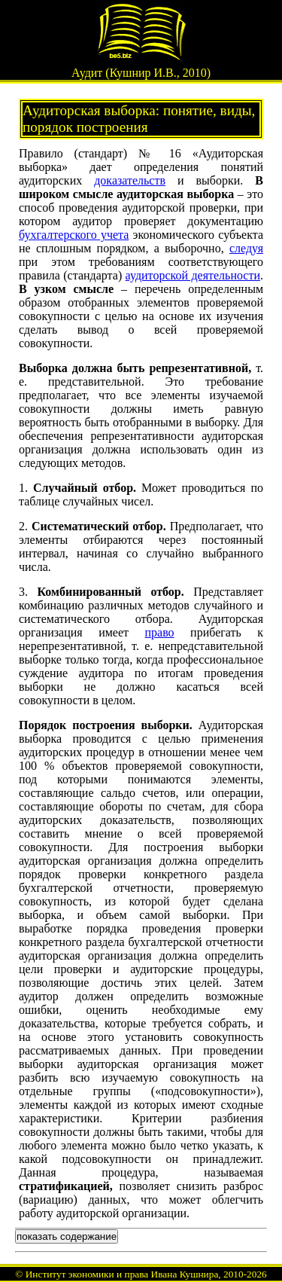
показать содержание (67, 1236)
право (159, 632)
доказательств (129, 180)
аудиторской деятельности (193, 275)
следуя (246, 248)
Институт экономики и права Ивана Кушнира (122, 1274)
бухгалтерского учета (74, 234)
